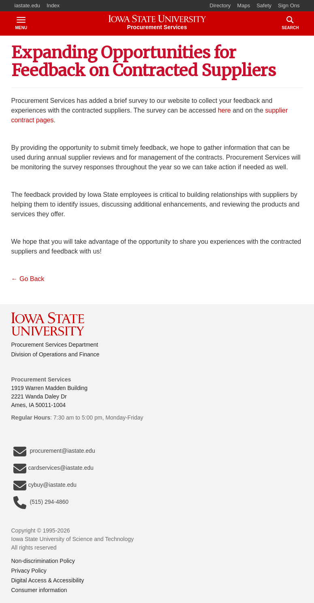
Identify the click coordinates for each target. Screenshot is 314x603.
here (224, 110)
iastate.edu (28, 5)
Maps (243, 5)
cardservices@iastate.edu (53, 468)
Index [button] (53, 5)
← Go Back (28, 278)
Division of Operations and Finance (55, 354)
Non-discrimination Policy (43, 561)
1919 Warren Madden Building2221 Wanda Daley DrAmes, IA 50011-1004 (49, 396)
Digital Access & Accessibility (47, 580)
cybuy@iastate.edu (45, 485)
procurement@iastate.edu (54, 451)
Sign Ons (288, 5)
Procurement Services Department (54, 344)
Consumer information (39, 590)
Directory (220, 5)
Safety (263, 5)
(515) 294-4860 (41, 502)
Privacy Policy (29, 570)
